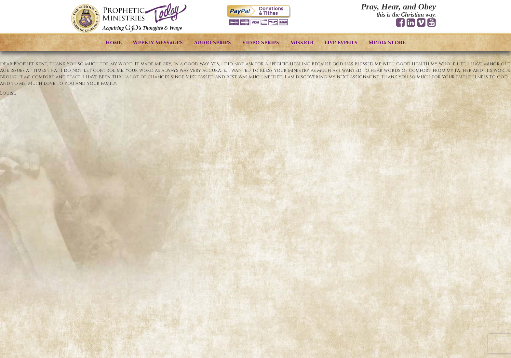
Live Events (340, 42)
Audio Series (212, 42)
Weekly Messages (158, 42)
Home (113, 42)
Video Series (260, 42)
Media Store (387, 42)
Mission (301, 42)
